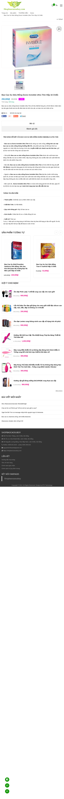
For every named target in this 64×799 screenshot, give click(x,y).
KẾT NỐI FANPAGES (10, 474)
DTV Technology (47, 485)
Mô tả (32, 123)
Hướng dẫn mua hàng (8, 459)
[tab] (32, 123)
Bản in (4, 113)
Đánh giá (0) (32, 129)
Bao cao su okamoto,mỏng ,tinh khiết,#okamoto (16, 416)
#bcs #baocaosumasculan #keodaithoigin (14, 404)
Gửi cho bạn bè (15, 113)
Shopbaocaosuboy (12, 478)
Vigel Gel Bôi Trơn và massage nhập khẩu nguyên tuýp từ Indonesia (22, 412)
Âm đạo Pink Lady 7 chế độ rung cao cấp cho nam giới (34, 292)
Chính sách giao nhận (8, 465)
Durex (32, 13)
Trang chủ (5, 13)
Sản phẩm (13, 13)
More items (59, 391)
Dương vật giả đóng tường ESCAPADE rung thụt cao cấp (35, 381)
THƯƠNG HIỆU (23, 13)
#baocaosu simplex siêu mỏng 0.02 (12, 421)
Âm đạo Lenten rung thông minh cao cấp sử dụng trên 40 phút (37, 321)
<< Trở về (59, 19)
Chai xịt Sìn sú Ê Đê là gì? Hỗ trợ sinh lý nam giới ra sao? (19, 408)
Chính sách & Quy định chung (11, 468)
